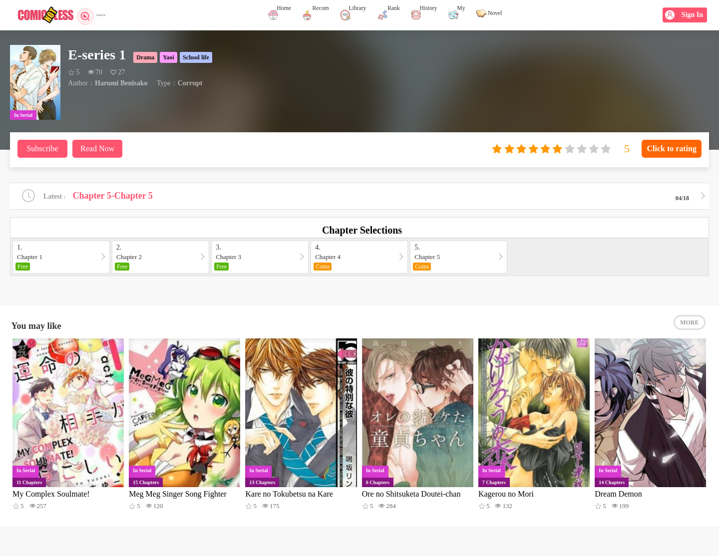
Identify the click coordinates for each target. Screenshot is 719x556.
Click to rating (672, 148)
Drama (145, 57)
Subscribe (42, 148)
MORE (689, 329)
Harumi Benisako (121, 83)
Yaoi (168, 57)
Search (98, 14)
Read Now (97, 148)
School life (196, 57)
